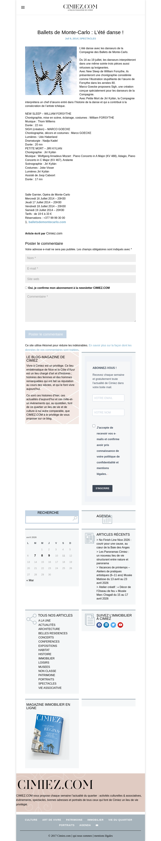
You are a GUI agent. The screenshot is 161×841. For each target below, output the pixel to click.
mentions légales (103, 835)
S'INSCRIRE (102, 488)
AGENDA (85, 825)
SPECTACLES (88, 38)
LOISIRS (43, 662)
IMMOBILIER (46, 658)
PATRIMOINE (46, 675)
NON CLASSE (47, 671)
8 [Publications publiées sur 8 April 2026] (42, 555)
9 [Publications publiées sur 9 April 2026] (49, 555)
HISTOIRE (44, 654)
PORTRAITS (46, 679)
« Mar (30, 580)
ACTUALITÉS (46, 624)
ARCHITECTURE (49, 629)
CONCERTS (46, 637)
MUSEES (44, 666)
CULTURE (31, 819)
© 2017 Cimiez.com (59, 835)
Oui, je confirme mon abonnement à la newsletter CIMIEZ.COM (67, 287)
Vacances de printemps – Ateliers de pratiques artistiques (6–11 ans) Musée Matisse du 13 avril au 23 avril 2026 (114, 575)
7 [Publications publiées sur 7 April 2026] (35, 555)
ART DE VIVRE (51, 819)
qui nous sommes (83, 835)
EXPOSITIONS (47, 645)
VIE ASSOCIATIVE (50, 687)
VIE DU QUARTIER (120, 819)
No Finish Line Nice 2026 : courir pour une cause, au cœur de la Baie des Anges (113, 543)
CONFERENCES (49, 641)
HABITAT (44, 650)
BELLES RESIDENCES (52, 633)
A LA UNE (44, 620)
